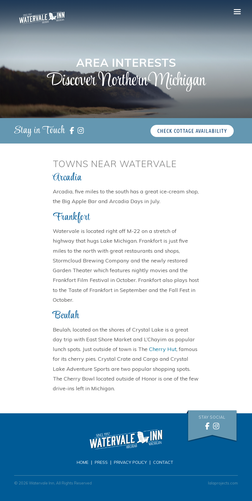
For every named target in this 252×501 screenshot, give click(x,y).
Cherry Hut (162, 349)
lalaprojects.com (223, 483)
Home (83, 462)
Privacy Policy (130, 462)
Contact (163, 462)
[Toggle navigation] (237, 12)
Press (101, 462)
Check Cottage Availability (192, 131)
